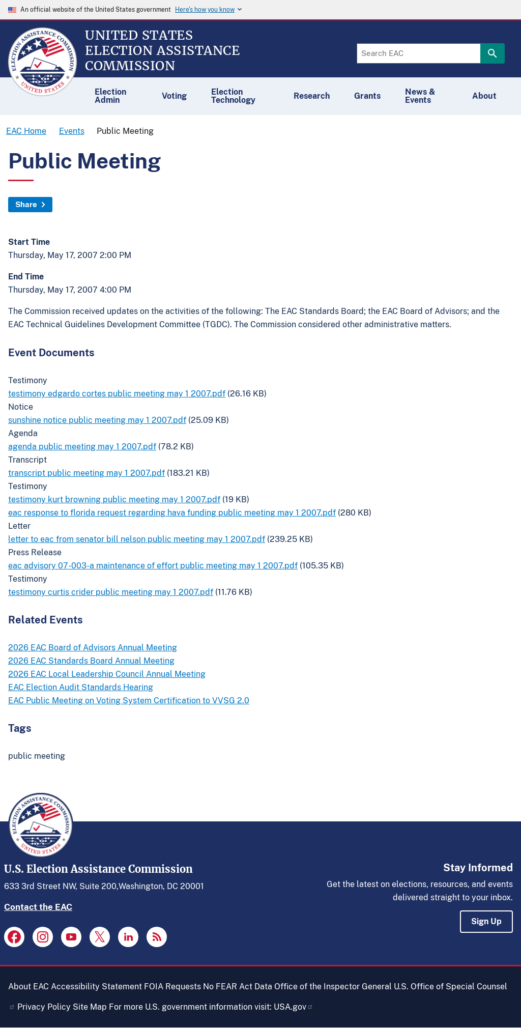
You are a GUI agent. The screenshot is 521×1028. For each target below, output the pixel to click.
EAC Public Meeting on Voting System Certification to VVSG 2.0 (128, 700)
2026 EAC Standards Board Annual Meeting (91, 661)
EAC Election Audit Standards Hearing (80, 687)
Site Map (90, 1007)
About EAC (28, 986)
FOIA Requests (172, 986)
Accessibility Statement (96, 986)
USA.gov (293, 1007)
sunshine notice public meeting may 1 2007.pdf (97, 420)
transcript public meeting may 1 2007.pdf (86, 473)
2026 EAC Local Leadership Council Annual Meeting (107, 674)
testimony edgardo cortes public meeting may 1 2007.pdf (116, 393)
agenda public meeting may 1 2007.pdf (82, 446)
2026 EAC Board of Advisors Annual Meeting (92, 647)
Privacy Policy (44, 1007)
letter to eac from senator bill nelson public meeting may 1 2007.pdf (136, 539)
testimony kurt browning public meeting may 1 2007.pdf (114, 499)
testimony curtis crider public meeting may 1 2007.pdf (110, 592)
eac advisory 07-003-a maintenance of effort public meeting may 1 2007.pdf (153, 565)
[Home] (42, 91)
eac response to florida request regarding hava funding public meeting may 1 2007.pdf (172, 513)
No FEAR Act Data (237, 986)
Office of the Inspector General (333, 986)
